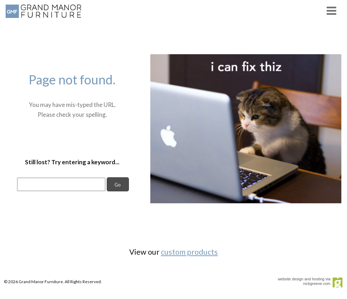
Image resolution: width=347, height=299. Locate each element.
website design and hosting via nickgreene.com (304, 281)
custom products (189, 251)
